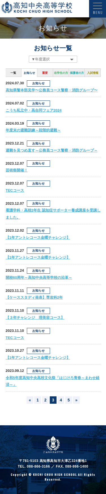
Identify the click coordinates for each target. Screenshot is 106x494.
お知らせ (29, 72)
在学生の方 (61, 72)
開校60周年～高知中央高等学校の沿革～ (39, 277)
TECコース (15, 190)
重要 (45, 72)
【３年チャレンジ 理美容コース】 (35, 317)
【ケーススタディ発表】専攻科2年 (34, 297)
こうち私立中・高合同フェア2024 (34, 110)
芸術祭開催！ (17, 170)
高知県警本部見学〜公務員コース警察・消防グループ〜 (52, 90)
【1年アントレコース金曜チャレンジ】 (38, 237)
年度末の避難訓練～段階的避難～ (33, 130)
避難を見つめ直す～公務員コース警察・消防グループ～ (52, 150)
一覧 (13, 72)
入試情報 (92, 72)
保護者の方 (77, 72)
